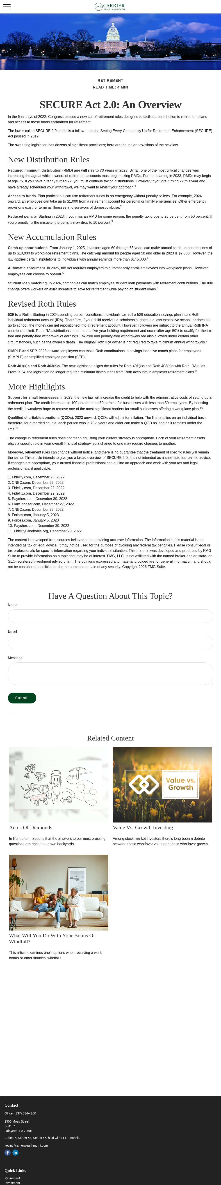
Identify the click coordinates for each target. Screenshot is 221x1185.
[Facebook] (8, 1153)
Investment (12, 1183)
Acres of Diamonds (30, 827)
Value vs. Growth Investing (143, 827)
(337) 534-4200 (25, 1113)
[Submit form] (22, 698)
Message (15, 658)
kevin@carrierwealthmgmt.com (26, 1145)
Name (13, 605)
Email (12, 631)
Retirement (12, 1178)
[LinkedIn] (15, 1153)
